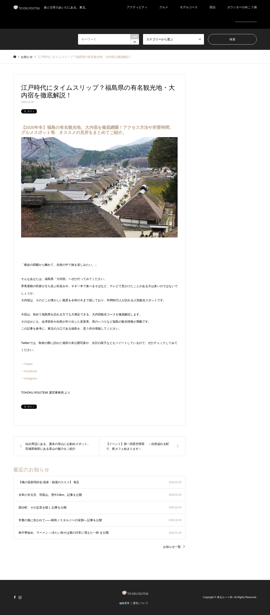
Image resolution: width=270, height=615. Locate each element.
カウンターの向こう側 (242, 7)
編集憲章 (124, 603)
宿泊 (212, 7)
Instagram (30, 378)
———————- (246, 21)
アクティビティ (137, 7)
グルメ (163, 7)
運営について (140, 603)
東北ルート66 (224, 597)
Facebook (30, 371)
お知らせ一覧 (172, 546)
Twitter (28, 364)
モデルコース (189, 7)
